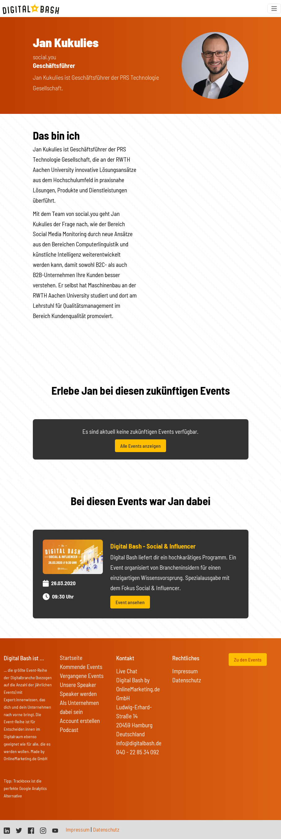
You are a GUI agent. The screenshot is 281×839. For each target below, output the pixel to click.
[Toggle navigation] (274, 8)
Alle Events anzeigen (140, 446)
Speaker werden (78, 693)
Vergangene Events (81, 675)
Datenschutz (186, 680)
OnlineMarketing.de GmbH (25, 758)
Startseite (71, 657)
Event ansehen (130, 602)
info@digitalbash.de (138, 743)
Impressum (185, 671)
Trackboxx (21, 780)
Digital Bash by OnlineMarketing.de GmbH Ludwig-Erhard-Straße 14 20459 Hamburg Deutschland (138, 707)
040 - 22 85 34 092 (137, 752)
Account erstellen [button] (80, 720)
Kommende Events (81, 666)
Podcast (69, 729)
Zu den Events (247, 659)
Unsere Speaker (78, 684)
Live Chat (126, 671)
